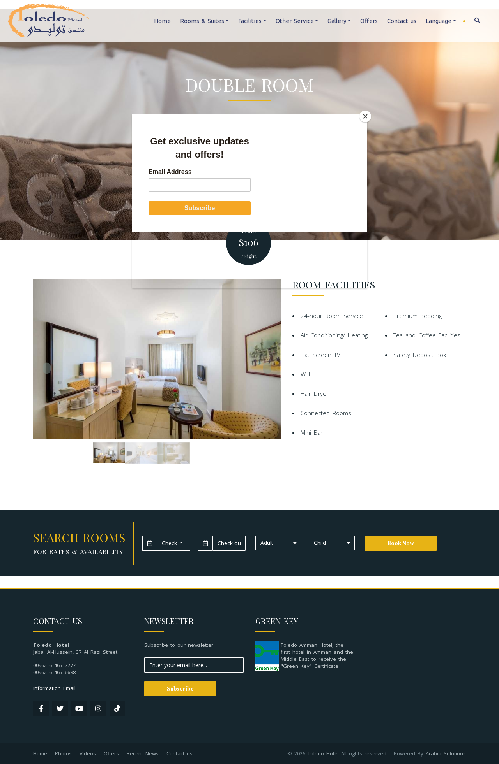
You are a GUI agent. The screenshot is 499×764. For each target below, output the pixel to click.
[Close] (365, 116)
